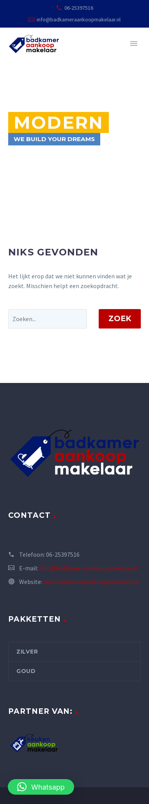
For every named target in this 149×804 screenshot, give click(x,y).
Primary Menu (133, 43)
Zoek (119, 318)
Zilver (27, 651)
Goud (26, 671)
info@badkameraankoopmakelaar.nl (79, 19)
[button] (41, 787)
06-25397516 (78, 7)
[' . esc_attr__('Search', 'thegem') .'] (47, 319)
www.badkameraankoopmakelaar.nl (91, 582)
